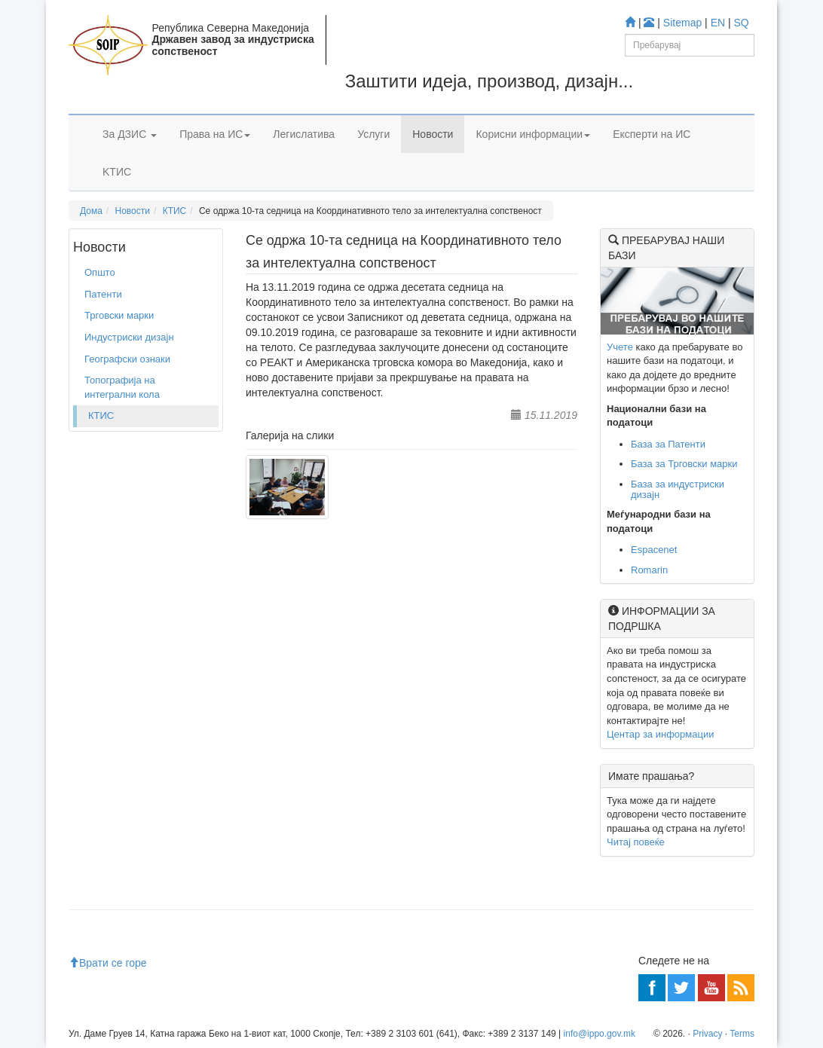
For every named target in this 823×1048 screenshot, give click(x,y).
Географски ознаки (127, 359)
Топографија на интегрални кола (122, 387)
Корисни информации (533, 134)
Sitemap (682, 23)
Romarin (649, 570)
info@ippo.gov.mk (599, 1033)
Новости (432, 134)
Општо (99, 272)
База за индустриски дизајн (677, 489)
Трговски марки (119, 315)
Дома (91, 211)
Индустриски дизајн (129, 337)
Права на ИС (214, 134)
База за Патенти (668, 444)
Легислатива (304, 134)
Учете (620, 347)
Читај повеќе (636, 842)
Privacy (707, 1033)
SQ (741, 23)
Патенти (103, 294)
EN (718, 23)
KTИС (116, 172)
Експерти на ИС (651, 134)
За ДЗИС (129, 134)
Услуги (373, 134)
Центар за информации (660, 734)
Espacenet (654, 549)
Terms (742, 1033)
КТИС (175, 211)
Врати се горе (108, 963)
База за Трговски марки (684, 463)
